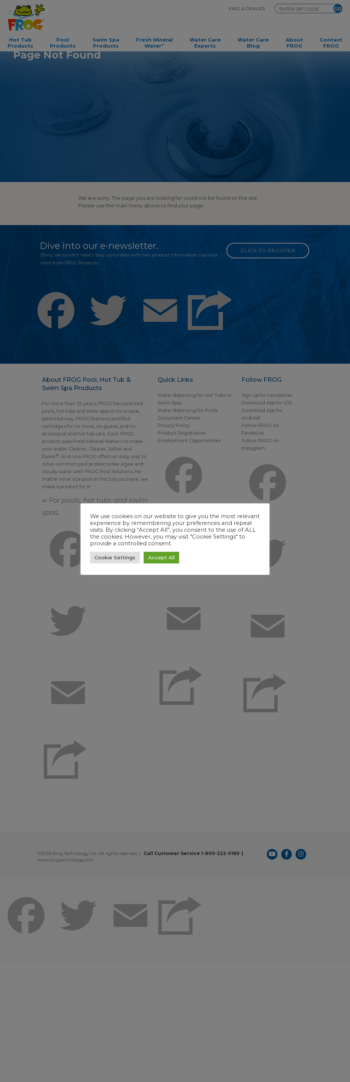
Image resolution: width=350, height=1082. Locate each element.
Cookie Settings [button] (114, 557)
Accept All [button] (161, 557)
